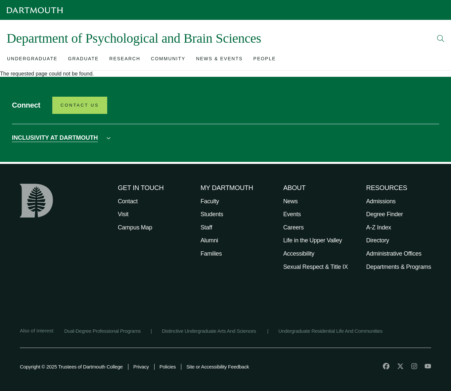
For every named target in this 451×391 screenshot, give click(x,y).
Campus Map (135, 227)
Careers (293, 227)
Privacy (141, 366)
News (290, 201)
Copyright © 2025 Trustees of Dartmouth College (71, 366)
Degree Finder (384, 214)
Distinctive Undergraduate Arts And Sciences (209, 331)
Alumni (209, 240)
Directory (377, 240)
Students (212, 214)
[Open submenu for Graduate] (83, 60)
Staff (206, 227)
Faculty (210, 201)
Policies (167, 366)
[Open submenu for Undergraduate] (32, 60)
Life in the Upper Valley (312, 240)
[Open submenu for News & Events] (219, 60)
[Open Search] (440, 38)
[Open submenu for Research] (124, 60)
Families (211, 253)
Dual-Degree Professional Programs (102, 331)
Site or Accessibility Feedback (217, 366)
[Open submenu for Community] (168, 60)
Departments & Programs (398, 267)
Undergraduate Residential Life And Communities (330, 331)
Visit (123, 214)
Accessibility (298, 253)
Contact (128, 201)
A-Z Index (378, 227)
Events (292, 214)
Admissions (381, 201)
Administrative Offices (394, 253)
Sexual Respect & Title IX (315, 267)
